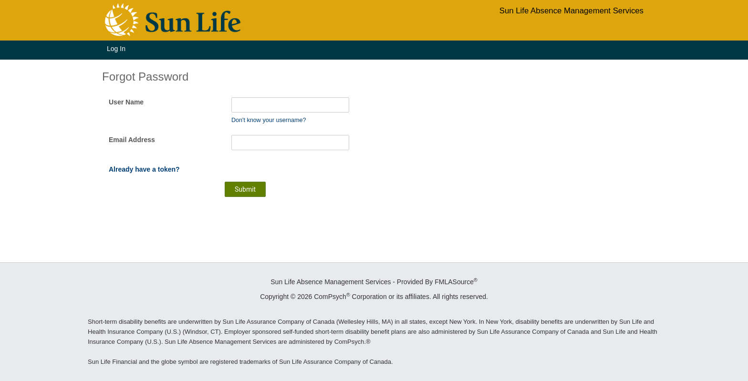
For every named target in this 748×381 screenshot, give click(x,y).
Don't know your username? (268, 120)
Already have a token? (144, 169)
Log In (116, 48)
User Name (126, 102)
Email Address (132, 140)
